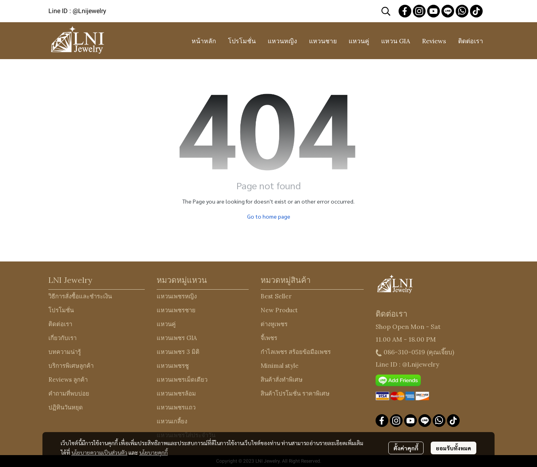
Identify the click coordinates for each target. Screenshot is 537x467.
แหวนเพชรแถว (176, 407)
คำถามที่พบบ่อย (68, 393)
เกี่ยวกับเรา (62, 338)
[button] (386, 11)
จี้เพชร (269, 338)
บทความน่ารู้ (64, 352)
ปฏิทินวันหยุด (65, 407)
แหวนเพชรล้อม (176, 393)
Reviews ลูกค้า (68, 379)
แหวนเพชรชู (173, 365)
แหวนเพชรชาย (176, 310)
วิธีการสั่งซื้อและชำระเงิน (80, 296)
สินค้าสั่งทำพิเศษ (282, 379)
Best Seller (276, 296)
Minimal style (280, 365)
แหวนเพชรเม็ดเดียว (182, 379)
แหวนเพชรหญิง (177, 296)
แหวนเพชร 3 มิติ (178, 352)
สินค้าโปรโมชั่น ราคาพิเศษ (295, 393)
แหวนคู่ (166, 324)
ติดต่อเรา (60, 324)
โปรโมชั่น (61, 310)
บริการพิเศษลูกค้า (71, 365)
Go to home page (268, 216)
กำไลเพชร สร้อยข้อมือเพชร (296, 352)
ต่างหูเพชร (274, 324)
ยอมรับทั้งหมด (453, 448)
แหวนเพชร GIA (177, 338)
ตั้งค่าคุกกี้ (405, 448)
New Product (279, 310)
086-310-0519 (404, 352)
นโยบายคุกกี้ (153, 452)
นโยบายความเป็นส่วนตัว (99, 452)
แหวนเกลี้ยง (172, 421)
